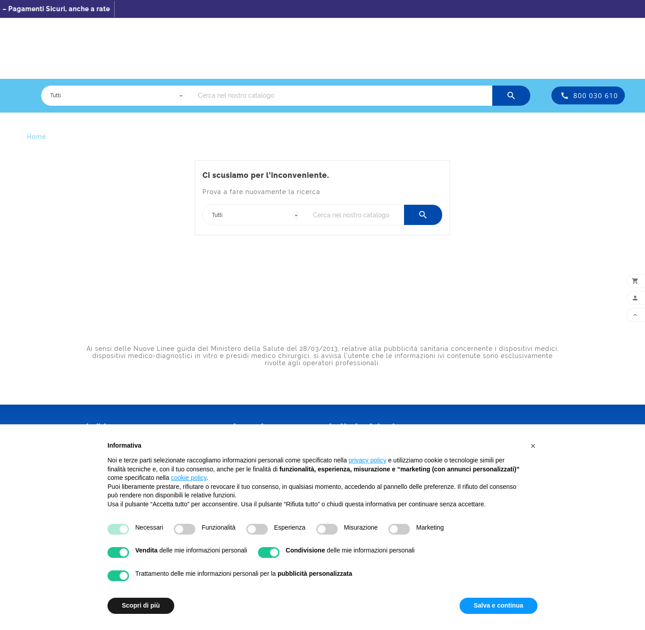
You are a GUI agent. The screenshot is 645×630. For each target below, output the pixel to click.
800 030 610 (595, 95)
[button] (533, 446)
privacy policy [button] (368, 460)
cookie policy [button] (188, 477)
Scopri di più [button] (141, 605)
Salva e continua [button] (498, 605)
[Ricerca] (343, 96)
